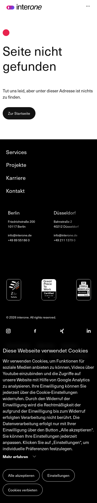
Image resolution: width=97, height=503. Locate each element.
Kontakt (15, 191)
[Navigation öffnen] (88, 6)
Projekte (16, 165)
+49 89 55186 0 (19, 240)
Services (16, 152)
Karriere (16, 178)
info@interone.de (20, 235)
